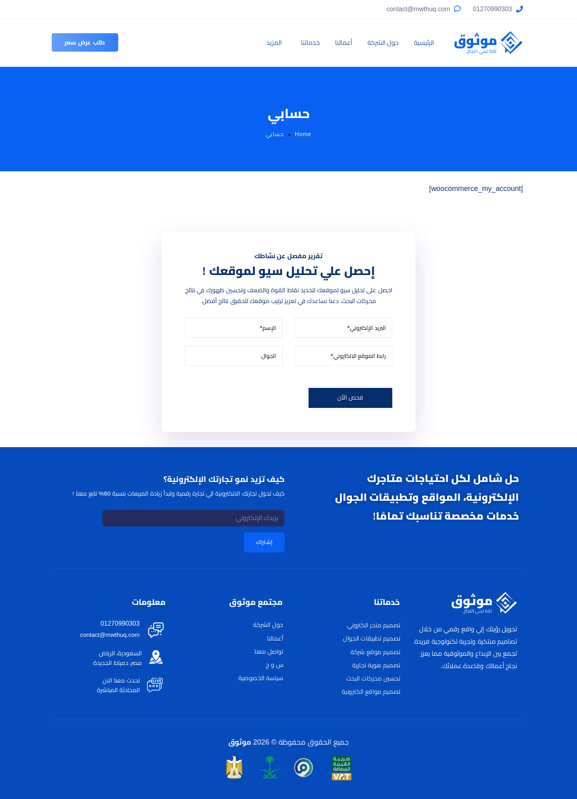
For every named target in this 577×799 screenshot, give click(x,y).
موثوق (239, 742)
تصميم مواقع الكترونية (371, 692)
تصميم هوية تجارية (376, 665)
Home (303, 134)
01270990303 (492, 9)
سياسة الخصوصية (260, 678)
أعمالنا (343, 42)
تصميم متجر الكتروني (373, 625)
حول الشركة (383, 42)
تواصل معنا (268, 651)
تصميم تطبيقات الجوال (371, 638)
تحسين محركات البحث (373, 678)
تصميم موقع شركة (375, 651)
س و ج (274, 665)
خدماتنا (310, 42)
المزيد (274, 42)
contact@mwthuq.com (418, 9)
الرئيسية (424, 42)
